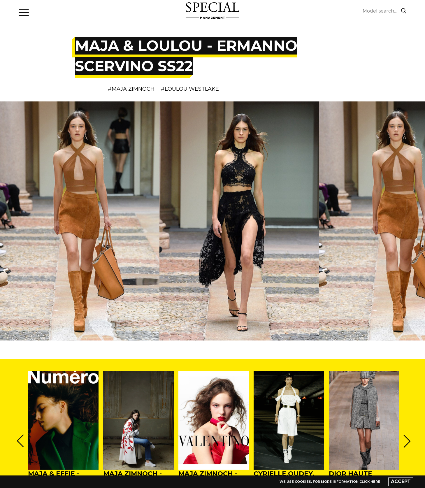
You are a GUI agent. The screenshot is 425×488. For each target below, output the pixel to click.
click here (369, 482)
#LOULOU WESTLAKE (190, 89)
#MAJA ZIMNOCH (132, 89)
